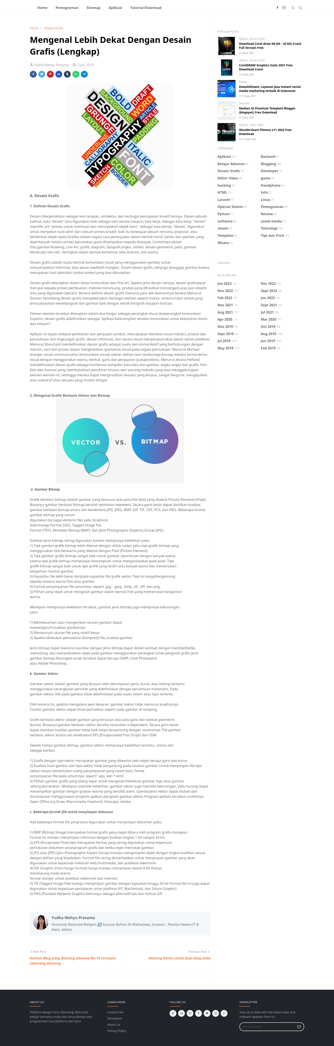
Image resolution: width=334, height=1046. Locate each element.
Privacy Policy (116, 1031)
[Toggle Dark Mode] (293, 7)
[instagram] (284, 7)
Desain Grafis (257, 39)
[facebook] (277, 7)
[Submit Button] (299, 1027)
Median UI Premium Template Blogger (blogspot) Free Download (267, 110)
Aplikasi (243, 39)
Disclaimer (114, 1018)
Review (243, 82)
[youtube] (190, 1013)
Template (244, 103)
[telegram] (173, 1013)
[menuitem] (42, 7)
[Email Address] (267, 1027)
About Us (113, 1025)
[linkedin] (181, 1013)
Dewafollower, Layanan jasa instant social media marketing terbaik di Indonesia (270, 89)
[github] (224, 1013)
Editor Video (257, 125)
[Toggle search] (300, 8)
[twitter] (207, 1013)
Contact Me (115, 1012)
